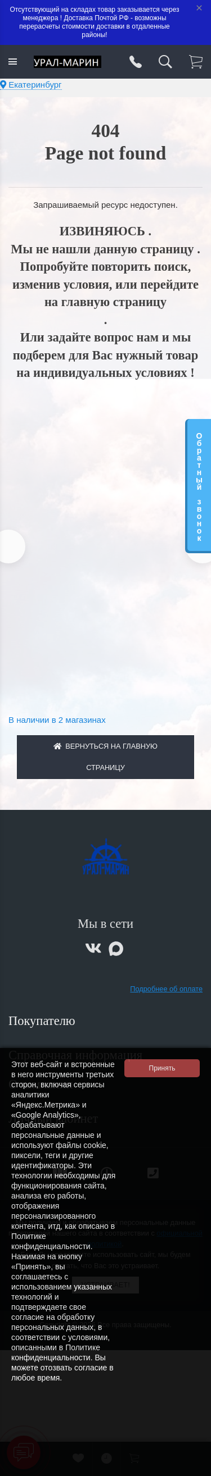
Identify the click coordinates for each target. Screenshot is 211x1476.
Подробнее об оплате (166, 989)
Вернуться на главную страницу (105, 757)
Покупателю (43, 1021)
